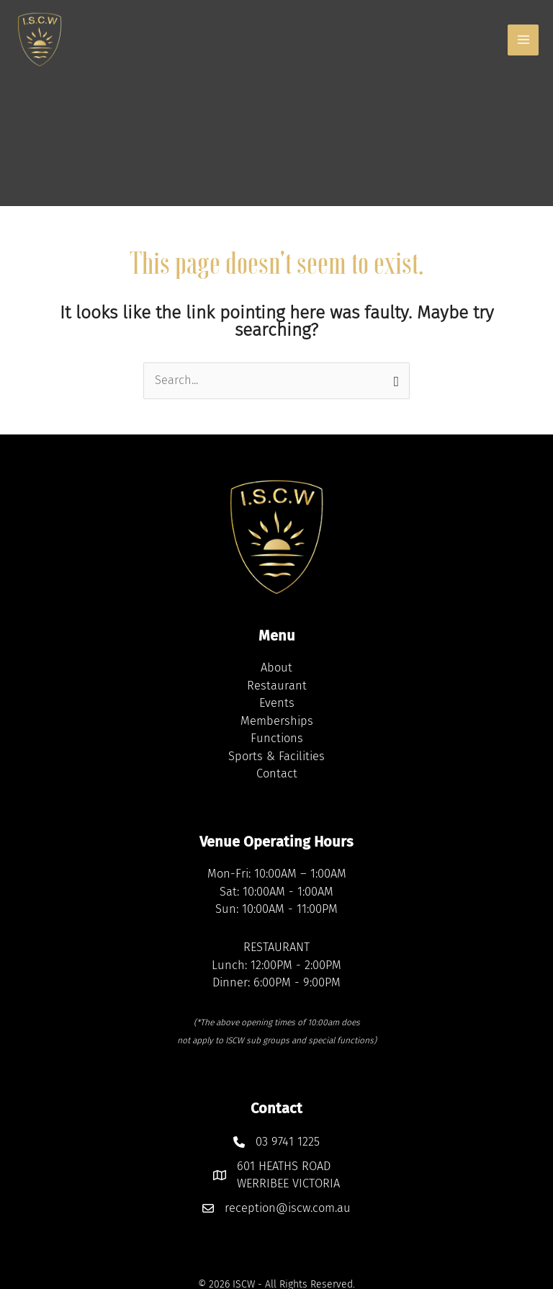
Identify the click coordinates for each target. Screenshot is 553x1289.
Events (277, 703)
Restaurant (277, 685)
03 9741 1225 (288, 1141)
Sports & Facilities (276, 756)
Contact (276, 773)
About (276, 667)
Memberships (276, 721)
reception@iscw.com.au (288, 1208)
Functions (277, 738)
